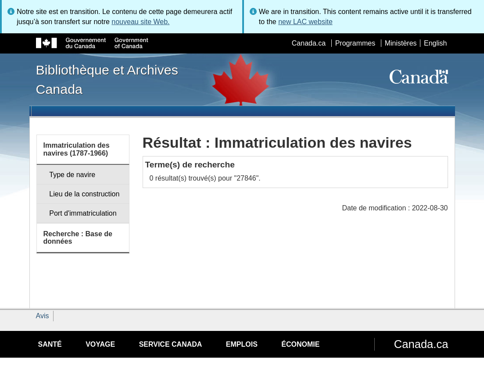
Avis (42, 316)
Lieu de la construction (84, 194)
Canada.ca (309, 43)
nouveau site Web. (140, 21)
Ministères (401, 43)
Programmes (355, 43)
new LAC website (305, 21)
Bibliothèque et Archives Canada (107, 79)
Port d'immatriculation (82, 213)
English (435, 43)
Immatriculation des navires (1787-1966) (76, 149)
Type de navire (72, 174)
